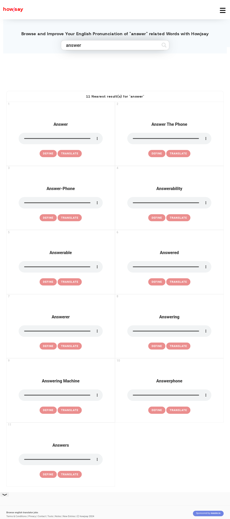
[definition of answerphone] (156, 410)
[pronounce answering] (169, 331)
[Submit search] (164, 45)
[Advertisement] (115, 70)
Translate (69, 153)
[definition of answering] (156, 346)
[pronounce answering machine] (61, 395)
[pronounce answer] (61, 138)
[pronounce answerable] (61, 267)
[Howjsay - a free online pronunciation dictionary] (11, 9)
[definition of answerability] (156, 217)
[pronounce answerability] (169, 202)
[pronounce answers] (61, 459)
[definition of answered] (156, 281)
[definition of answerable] (48, 281)
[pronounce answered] (169, 267)
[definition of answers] (48, 474)
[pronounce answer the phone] (169, 138)
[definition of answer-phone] (48, 217)
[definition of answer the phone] (156, 153)
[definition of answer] (48, 153)
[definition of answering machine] (48, 410)
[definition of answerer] (48, 346)
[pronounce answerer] (61, 331)
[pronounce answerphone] (169, 395)
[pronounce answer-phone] (61, 202)
